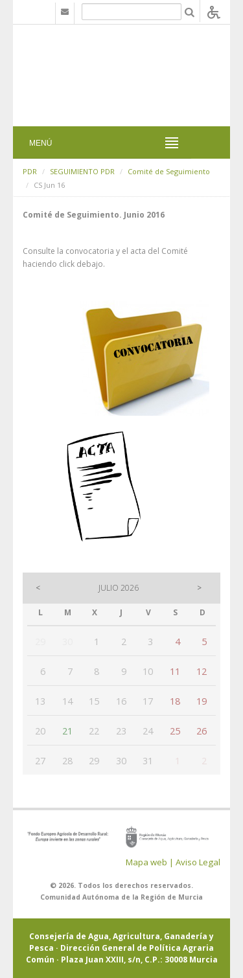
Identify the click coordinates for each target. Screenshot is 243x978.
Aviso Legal (198, 862)
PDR (30, 171)
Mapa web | (150, 862)
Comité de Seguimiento (169, 171)
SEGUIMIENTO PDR (82, 171)
